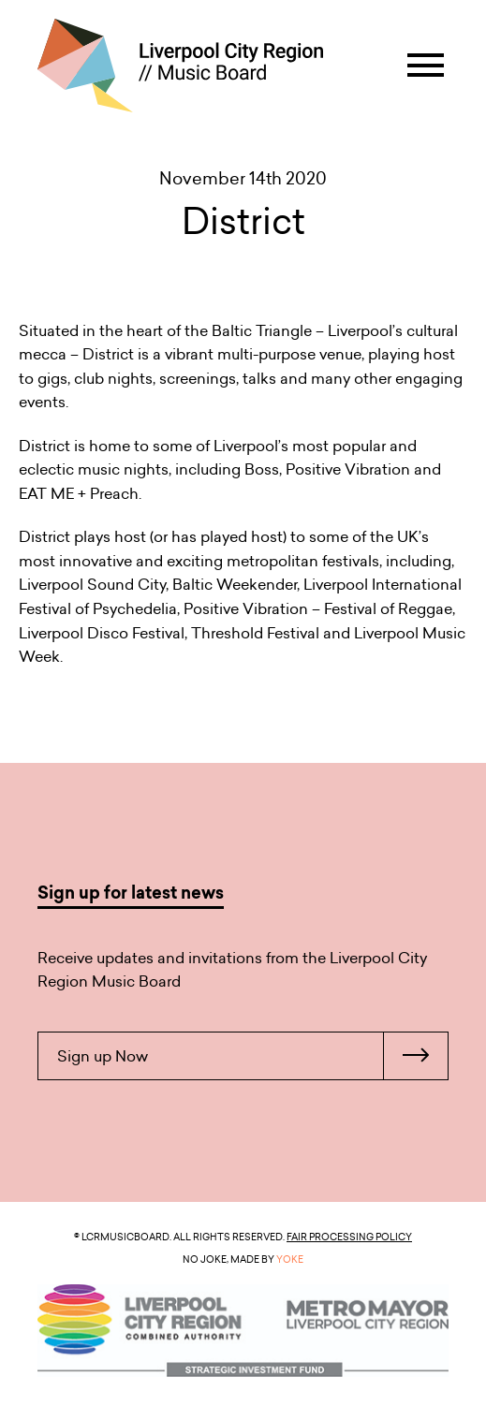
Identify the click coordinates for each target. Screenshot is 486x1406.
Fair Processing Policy (349, 1236)
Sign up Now (252, 1056)
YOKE (289, 1259)
